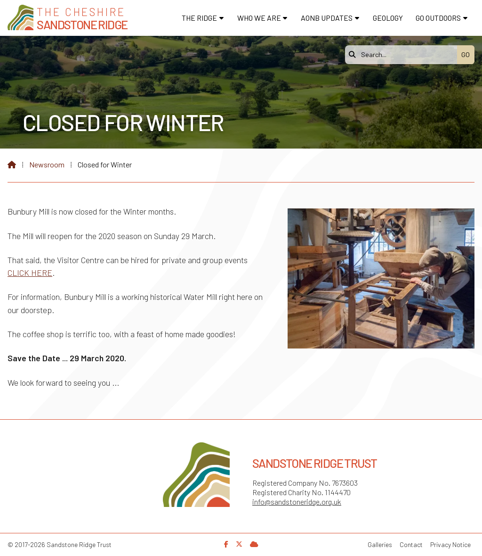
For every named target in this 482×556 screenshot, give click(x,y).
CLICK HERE (30, 272)
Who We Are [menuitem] (259, 17)
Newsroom (46, 164)
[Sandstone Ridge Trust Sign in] (254, 544)
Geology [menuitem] (388, 17)
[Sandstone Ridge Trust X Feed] (239, 544)
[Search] (403, 54)
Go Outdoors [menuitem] (438, 17)
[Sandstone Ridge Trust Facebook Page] (226, 544)
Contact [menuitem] (411, 544)
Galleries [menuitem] (380, 544)
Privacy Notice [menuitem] (450, 544)
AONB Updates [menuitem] (327, 17)
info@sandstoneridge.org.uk (296, 501)
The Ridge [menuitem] (199, 17)
